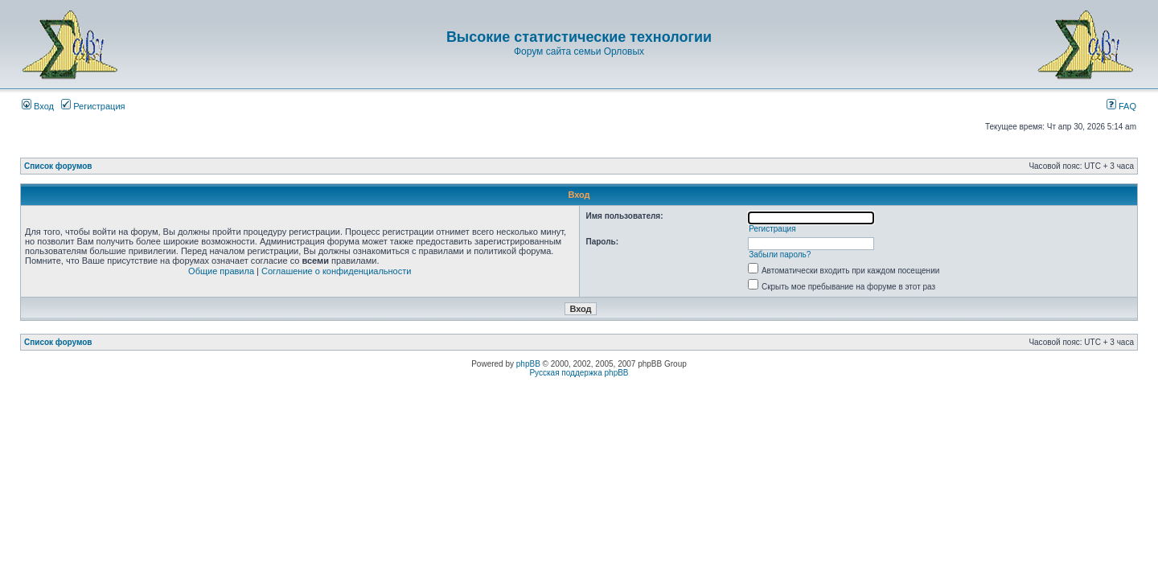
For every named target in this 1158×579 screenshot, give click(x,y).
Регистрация (93, 106)
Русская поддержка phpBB (578, 372)
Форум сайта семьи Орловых (579, 51)
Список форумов (58, 166)
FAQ (1121, 106)
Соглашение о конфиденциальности (336, 271)
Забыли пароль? (780, 254)
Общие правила (221, 271)
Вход (38, 106)
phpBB (528, 363)
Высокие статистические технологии (579, 37)
